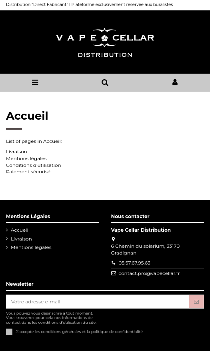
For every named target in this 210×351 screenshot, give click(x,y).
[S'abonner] (196, 301)
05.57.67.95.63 (134, 263)
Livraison (16, 151)
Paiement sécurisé (28, 171)
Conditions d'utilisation (33, 165)
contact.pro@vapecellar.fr (149, 273)
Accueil (19, 230)
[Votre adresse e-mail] (97, 301)
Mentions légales (26, 158)
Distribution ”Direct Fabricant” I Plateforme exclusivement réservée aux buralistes (89, 4)
